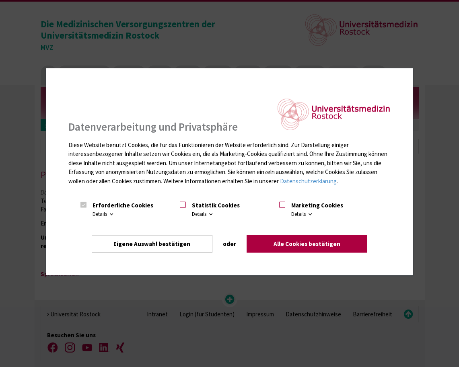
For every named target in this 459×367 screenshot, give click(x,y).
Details (104, 214)
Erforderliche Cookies (123, 205)
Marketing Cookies (317, 205)
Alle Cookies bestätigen (307, 243)
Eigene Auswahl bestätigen (151, 243)
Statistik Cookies (216, 205)
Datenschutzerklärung (308, 181)
